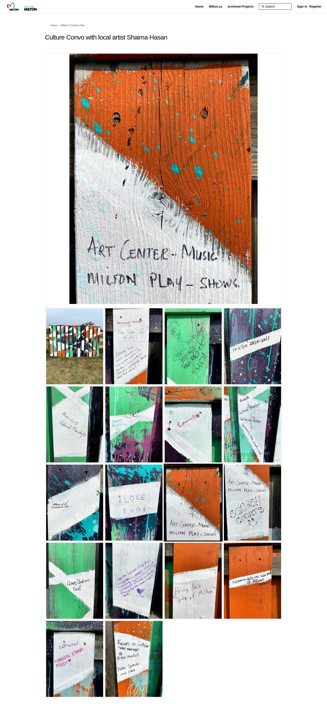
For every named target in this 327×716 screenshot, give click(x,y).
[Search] (275, 6)
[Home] (199, 6)
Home (53, 25)
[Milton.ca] (215, 6)
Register (315, 6)
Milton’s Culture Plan (73, 25)
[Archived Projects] (240, 6)
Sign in (302, 6)
